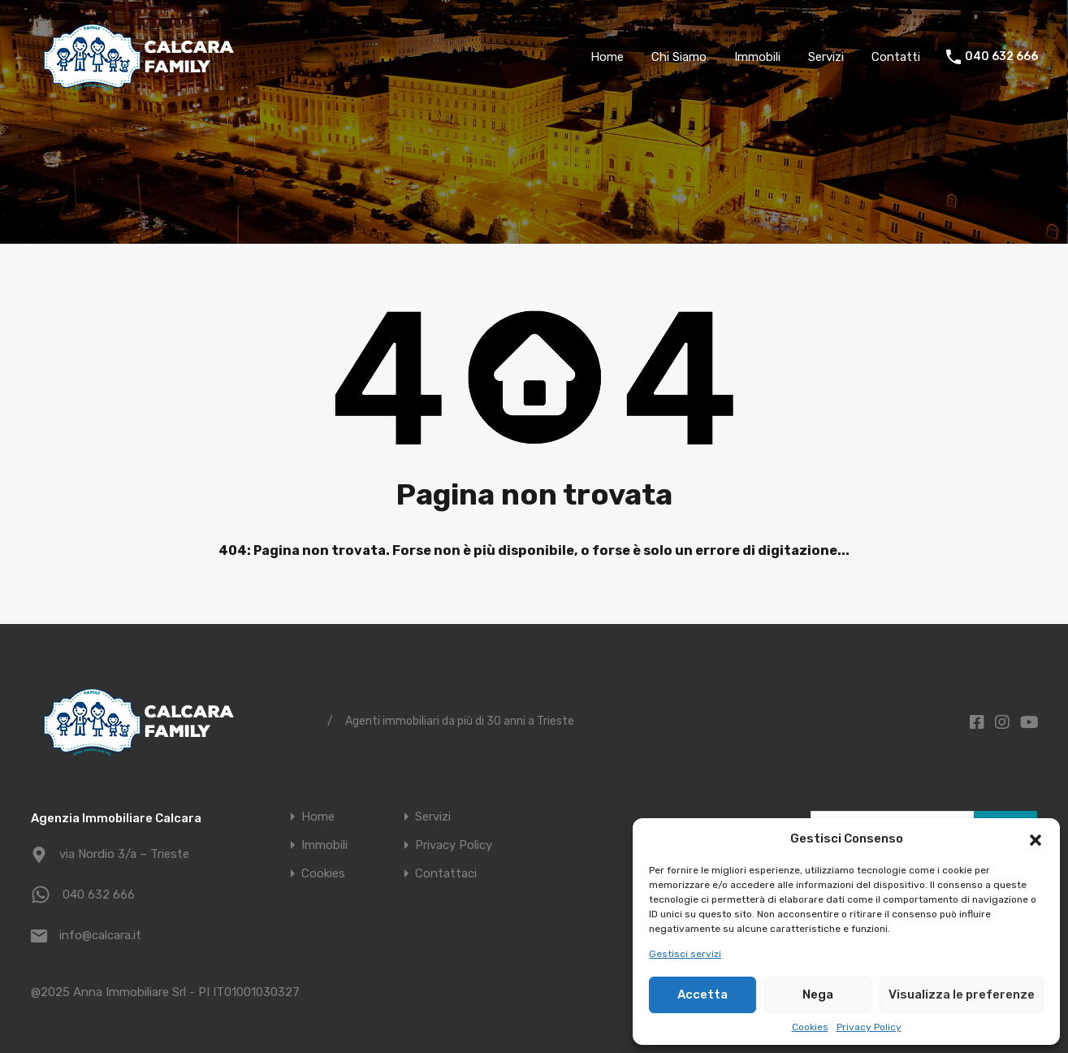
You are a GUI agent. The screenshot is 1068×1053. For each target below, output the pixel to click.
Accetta (702, 994)
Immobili (757, 57)
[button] (1035, 838)
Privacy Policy (869, 1027)
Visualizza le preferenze (962, 994)
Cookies (810, 1027)
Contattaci (446, 874)
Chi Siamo (679, 57)
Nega (817, 994)
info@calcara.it (100, 935)
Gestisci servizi (685, 954)
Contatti (895, 57)
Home (607, 57)
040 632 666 (1001, 56)
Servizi (826, 57)
